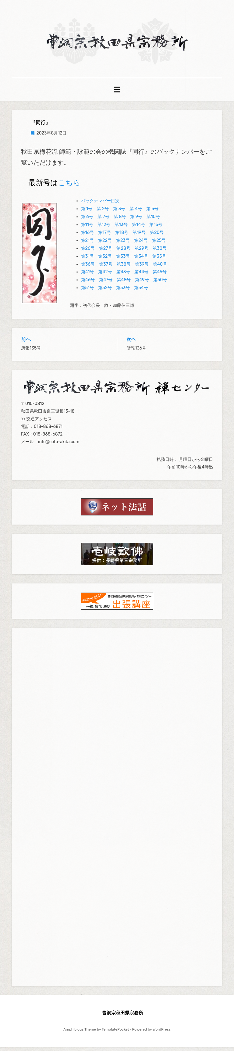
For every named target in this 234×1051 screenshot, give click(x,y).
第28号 (123, 252)
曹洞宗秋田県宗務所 (122, 1017)
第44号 (141, 276)
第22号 (105, 244)
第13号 (121, 228)
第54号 (141, 292)
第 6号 (87, 221)
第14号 (138, 228)
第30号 (160, 252)
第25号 (159, 244)
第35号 (159, 260)
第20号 (157, 236)
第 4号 (135, 213)
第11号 (87, 228)
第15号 (155, 228)
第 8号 (120, 221)
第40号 (160, 268)
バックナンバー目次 (100, 205)
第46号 (88, 284)
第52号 (105, 292)
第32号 (105, 260)
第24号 (141, 244)
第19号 (139, 236)
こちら (69, 187)
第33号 (123, 260)
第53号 (123, 292)
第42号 (105, 276)
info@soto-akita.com (58, 446)
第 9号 (136, 221)
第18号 (121, 236)
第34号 (141, 260)
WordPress (162, 1033)
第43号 (123, 276)
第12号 (104, 228)
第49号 (142, 284)
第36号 (88, 268)
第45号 (160, 276)
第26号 (88, 252)
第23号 (123, 244)
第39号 (142, 268)
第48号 (124, 284)
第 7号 (103, 221)
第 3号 (119, 213)
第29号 (141, 252)
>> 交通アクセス (36, 423)
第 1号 (87, 213)
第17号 (104, 236)
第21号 (87, 244)
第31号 (87, 260)
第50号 (160, 284)
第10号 (153, 221)
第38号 (124, 268)
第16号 (87, 236)
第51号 (87, 292)
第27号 (105, 252)
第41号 (87, 276)
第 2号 (103, 213)
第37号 (105, 268)
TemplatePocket (115, 1033)
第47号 (105, 284)
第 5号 (152, 213)
